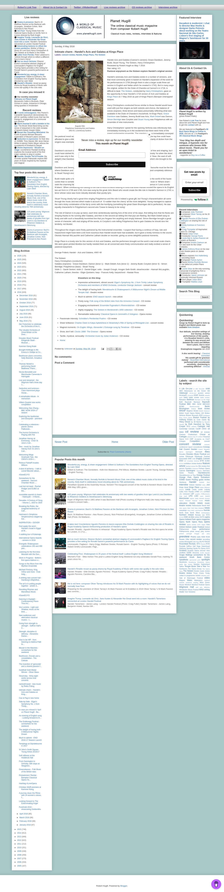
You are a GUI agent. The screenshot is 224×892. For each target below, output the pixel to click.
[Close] (149, 134)
